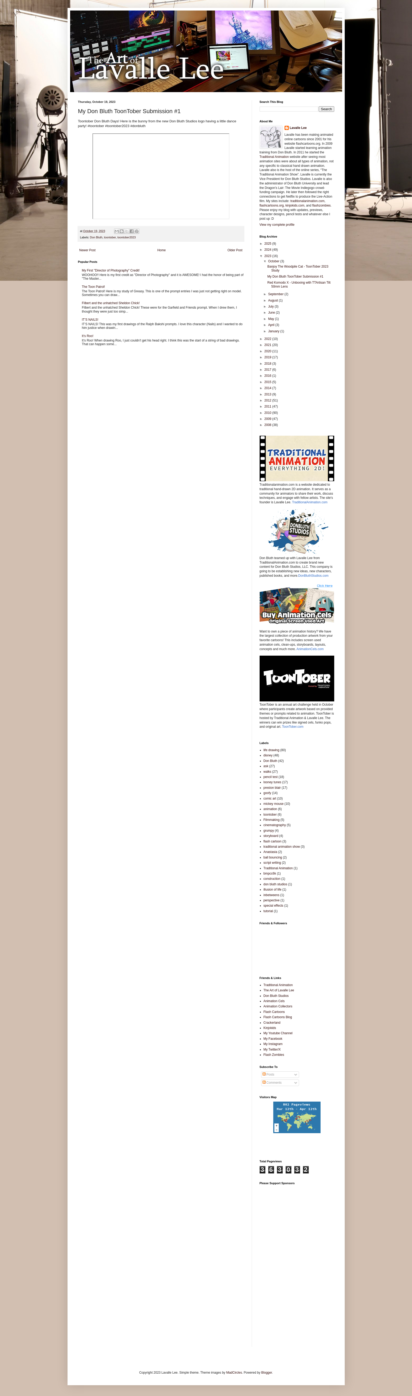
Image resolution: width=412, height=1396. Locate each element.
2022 (268, 339)
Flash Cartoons (274, 1012)
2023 (268, 256)
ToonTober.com (292, 727)
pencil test (271, 777)
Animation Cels (274, 1001)
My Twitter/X (272, 1049)
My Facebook (273, 1039)
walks (267, 772)
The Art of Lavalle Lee (279, 990)
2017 (268, 369)
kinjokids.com (294, 205)
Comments (272, 1082)
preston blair (272, 788)
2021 (268, 345)
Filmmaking (272, 820)
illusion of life (273, 889)
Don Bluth (96, 237)
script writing (272, 863)
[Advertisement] (321, 1149)
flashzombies (321, 205)
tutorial (268, 911)
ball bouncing (273, 857)
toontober (110, 237)
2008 (268, 425)
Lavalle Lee (298, 128)
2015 (268, 382)
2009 (268, 419)
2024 (268, 250)
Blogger (266, 1372)
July (271, 306)
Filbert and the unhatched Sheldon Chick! (111, 303)
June (272, 312)
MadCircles (234, 1372)
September (276, 294)
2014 (268, 388)
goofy (267, 793)
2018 (268, 363)
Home (161, 250)
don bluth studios (275, 884)
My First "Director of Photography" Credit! (111, 270)
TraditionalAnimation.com (309, 502)
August (273, 300)
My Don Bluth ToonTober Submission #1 (295, 276)
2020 (268, 351)
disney (268, 755)
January (274, 331)
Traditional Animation (274, 157)
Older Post (235, 250)
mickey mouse (274, 804)
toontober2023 (126, 237)
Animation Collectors (278, 1006)
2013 (268, 394)
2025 (268, 243)
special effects (274, 905)
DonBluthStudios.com (313, 576)
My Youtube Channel (278, 1033)
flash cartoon (273, 841)
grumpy (269, 830)
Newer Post (87, 250)
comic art (270, 798)
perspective (272, 900)
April (271, 325)
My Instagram (273, 1044)
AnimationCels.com (309, 649)
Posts (268, 1074)
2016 (268, 376)
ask (266, 766)
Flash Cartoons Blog (278, 1017)
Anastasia (270, 852)
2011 (268, 406)
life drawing (272, 750)
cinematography (275, 825)
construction (272, 879)
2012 (268, 400)
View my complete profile (277, 225)
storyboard (271, 836)
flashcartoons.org (272, 205)
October (274, 261)
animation (270, 809)
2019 (268, 357)
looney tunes (272, 782)
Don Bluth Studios (276, 996)
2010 (268, 413)
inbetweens (272, 895)
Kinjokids (270, 1028)
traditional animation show (282, 846)
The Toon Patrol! (93, 287)
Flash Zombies (274, 1055)
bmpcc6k (270, 873)
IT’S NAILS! (90, 320)
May (271, 319)
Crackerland (272, 1023)
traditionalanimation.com (307, 201)
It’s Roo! (88, 336)
